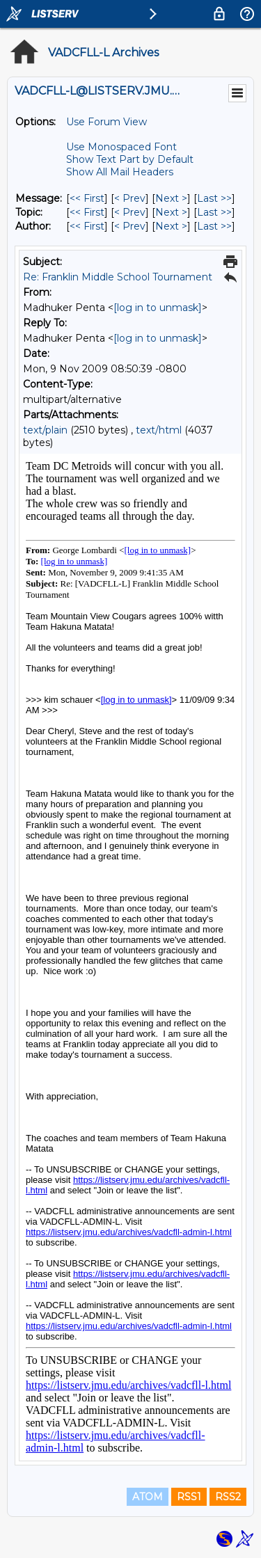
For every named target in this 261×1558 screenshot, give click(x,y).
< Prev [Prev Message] (129, 198)
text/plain (45, 430)
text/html (159, 430)
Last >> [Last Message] (214, 198)
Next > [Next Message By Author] (171, 226)
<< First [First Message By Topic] (87, 212)
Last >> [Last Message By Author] (214, 226)
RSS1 (189, 1497)
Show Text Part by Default (129, 159)
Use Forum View (106, 122)
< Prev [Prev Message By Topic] (129, 212)
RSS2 (228, 1497)
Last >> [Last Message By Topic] (214, 212)
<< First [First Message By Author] (87, 226)
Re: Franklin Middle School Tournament (117, 277)
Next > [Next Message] (171, 198)
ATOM (147, 1497)
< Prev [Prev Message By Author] (129, 226)
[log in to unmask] (157, 307)
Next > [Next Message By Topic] (171, 212)
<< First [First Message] (87, 198)
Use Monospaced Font (121, 147)
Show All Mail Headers (119, 172)
